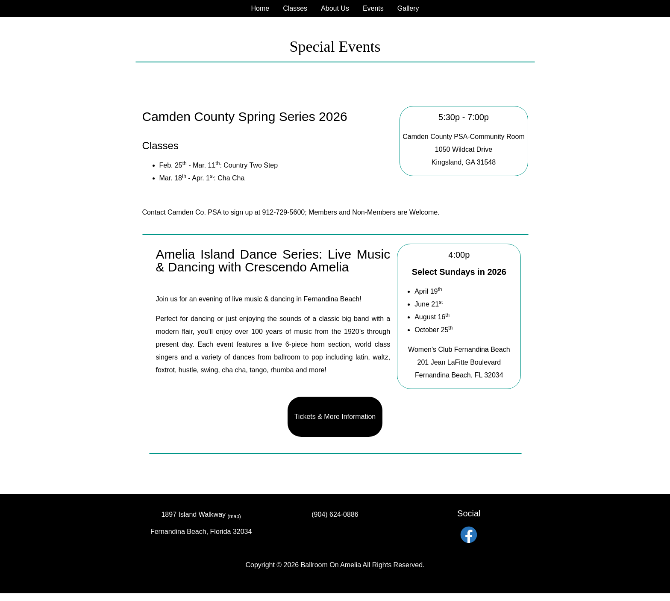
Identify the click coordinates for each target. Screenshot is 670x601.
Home (260, 8)
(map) (234, 516)
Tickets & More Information (335, 416)
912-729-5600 (283, 212)
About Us (335, 8)
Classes (295, 8)
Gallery (408, 8)
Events (373, 8)
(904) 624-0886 (334, 514)
